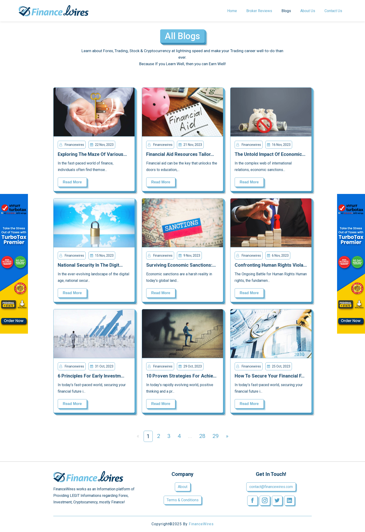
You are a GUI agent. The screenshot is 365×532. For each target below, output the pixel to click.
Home (232, 11)
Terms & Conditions (183, 500)
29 (216, 436)
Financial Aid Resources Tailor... (180, 155)
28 (202, 436)
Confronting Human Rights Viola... (271, 265)
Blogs (286, 11)
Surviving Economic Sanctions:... (181, 265)
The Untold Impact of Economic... (270, 155)
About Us (307, 11)
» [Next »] (227, 436)
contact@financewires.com (271, 487)
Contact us (333, 11)
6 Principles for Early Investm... (91, 376)
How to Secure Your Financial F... (269, 376)
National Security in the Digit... (90, 265)
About (182, 487)
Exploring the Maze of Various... (92, 155)
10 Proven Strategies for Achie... (181, 376)
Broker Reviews (259, 11)
